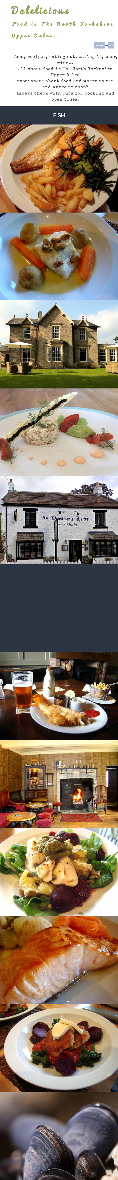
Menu (99, 45)
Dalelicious (40, 10)
